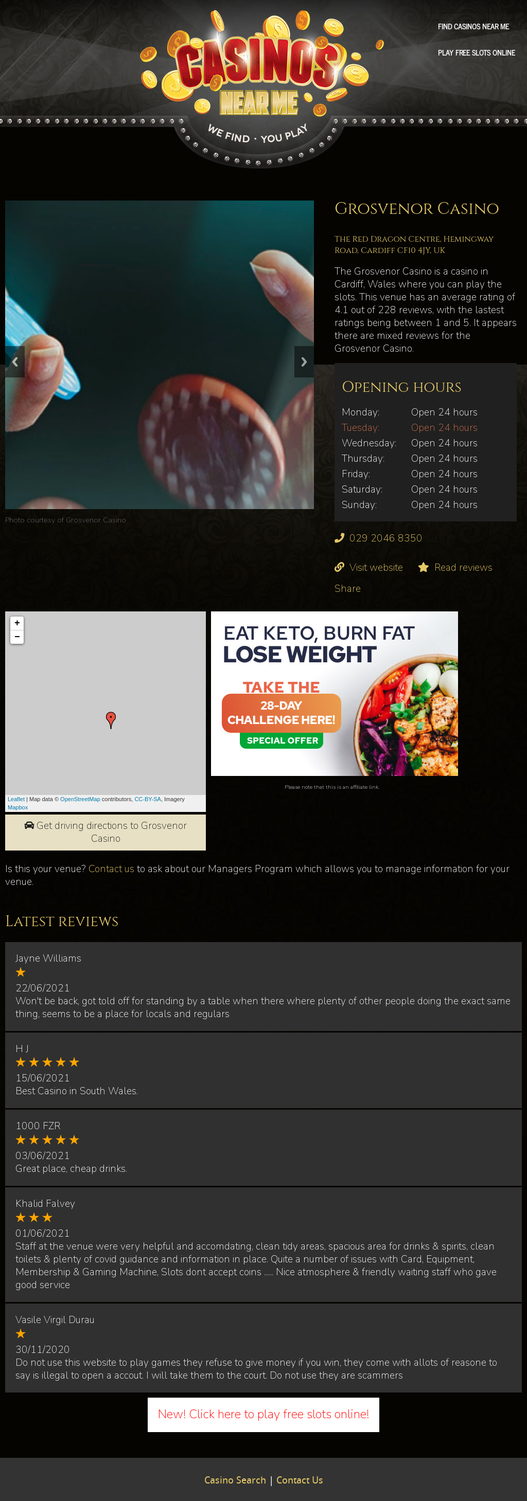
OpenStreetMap (80, 799)
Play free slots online (476, 52)
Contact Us (299, 1481)
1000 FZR (37, 1126)
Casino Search (235, 1481)
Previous (15, 361)
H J (22, 1049)
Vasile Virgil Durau (55, 1320)
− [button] (17, 637)
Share (348, 588)
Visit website (376, 567)
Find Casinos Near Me (473, 26)
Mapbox (18, 807)
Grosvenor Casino (96, 520)
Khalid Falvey (45, 1203)
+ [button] (17, 623)
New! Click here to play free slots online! (263, 1414)
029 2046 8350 (386, 538)
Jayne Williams (48, 958)
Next (304, 361)
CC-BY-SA (147, 799)
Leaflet (16, 799)
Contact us (111, 869)
